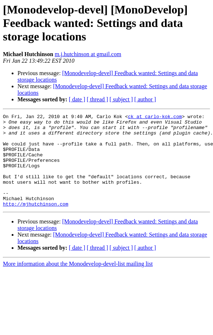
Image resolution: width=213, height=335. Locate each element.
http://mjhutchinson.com (35, 222)
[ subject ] (121, 99)
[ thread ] (97, 99)
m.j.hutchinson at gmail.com (88, 54)
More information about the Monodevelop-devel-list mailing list (78, 282)
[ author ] (145, 99)
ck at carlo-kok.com (155, 117)
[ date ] (77, 99)
